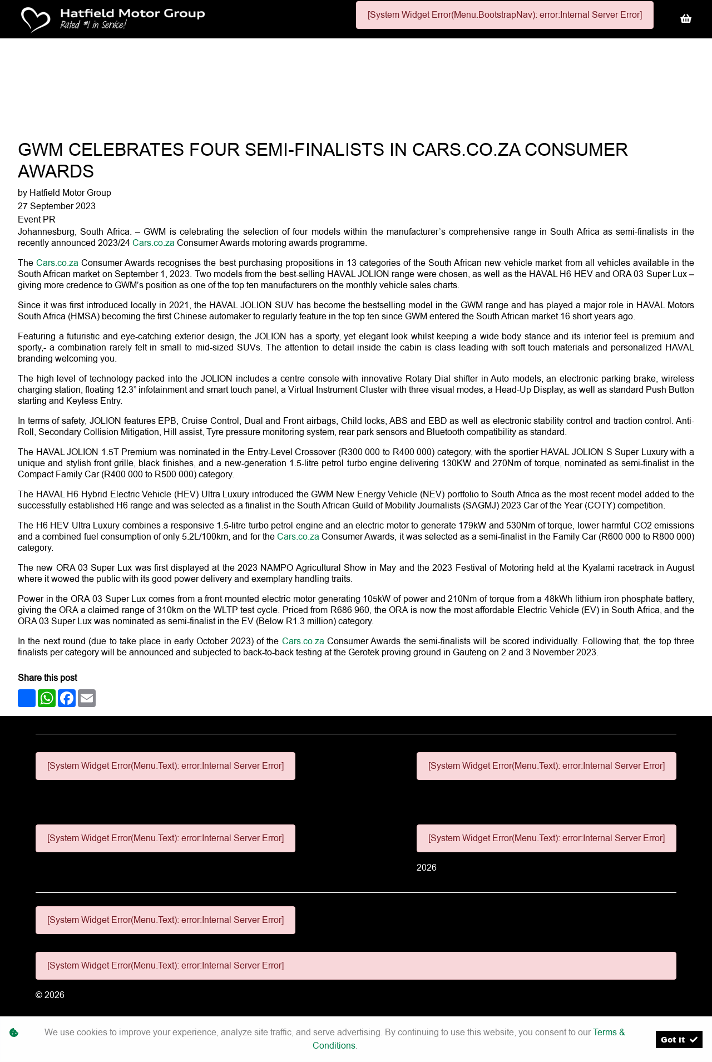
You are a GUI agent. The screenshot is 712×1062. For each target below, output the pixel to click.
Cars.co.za (153, 242)
